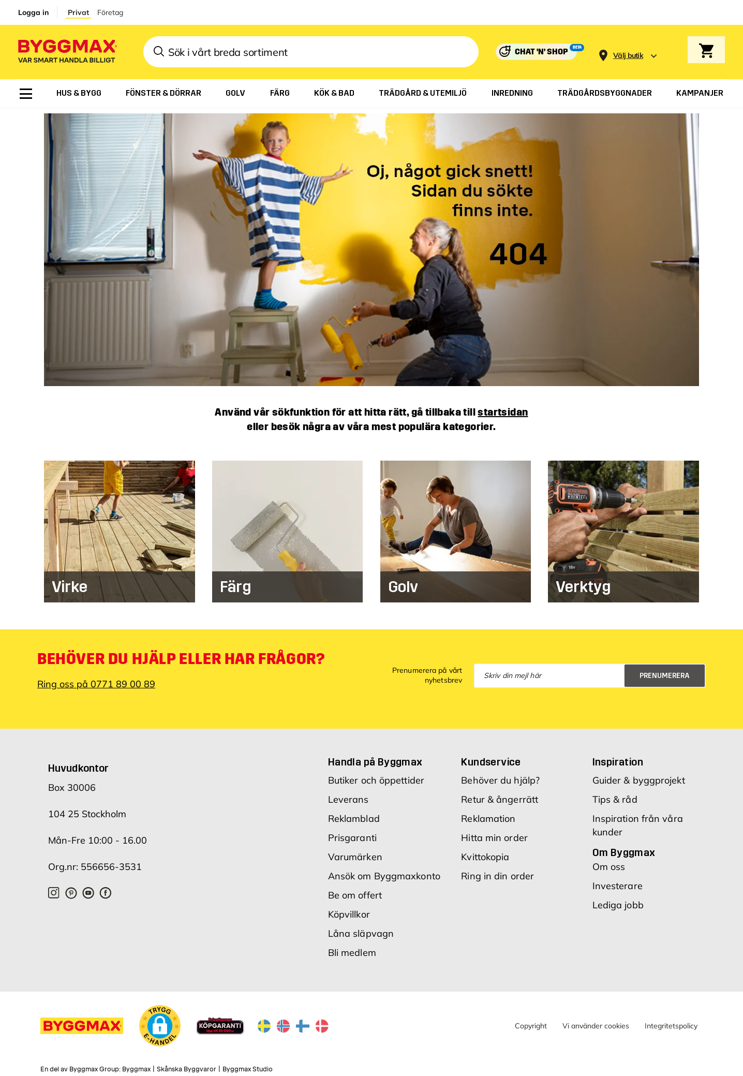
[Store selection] (627, 52)
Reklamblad (354, 814)
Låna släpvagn (361, 929)
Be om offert (355, 890)
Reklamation (488, 814)
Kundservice (491, 757)
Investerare (617, 881)
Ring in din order (497, 871)
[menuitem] (26, 94)
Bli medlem (352, 948)
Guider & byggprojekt (638, 776)
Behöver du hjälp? (500, 776)
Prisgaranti (352, 833)
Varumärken (355, 852)
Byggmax (136, 1064)
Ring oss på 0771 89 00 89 (96, 679)
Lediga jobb (618, 900)
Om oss (609, 862)
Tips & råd (614, 795)
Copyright (531, 1020)
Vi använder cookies (595, 1020)
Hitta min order (494, 833)
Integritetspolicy (671, 1020)
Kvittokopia (485, 852)
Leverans (348, 795)
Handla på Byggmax (375, 757)
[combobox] (311, 51)
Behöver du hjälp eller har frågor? (180, 653)
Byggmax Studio (247, 1064)
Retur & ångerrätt (499, 795)
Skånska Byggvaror (186, 1064)
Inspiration (617, 757)
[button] (160, 1022)
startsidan (503, 407)
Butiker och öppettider (376, 776)
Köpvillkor (349, 910)
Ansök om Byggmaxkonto (384, 871)
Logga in (33, 12)
